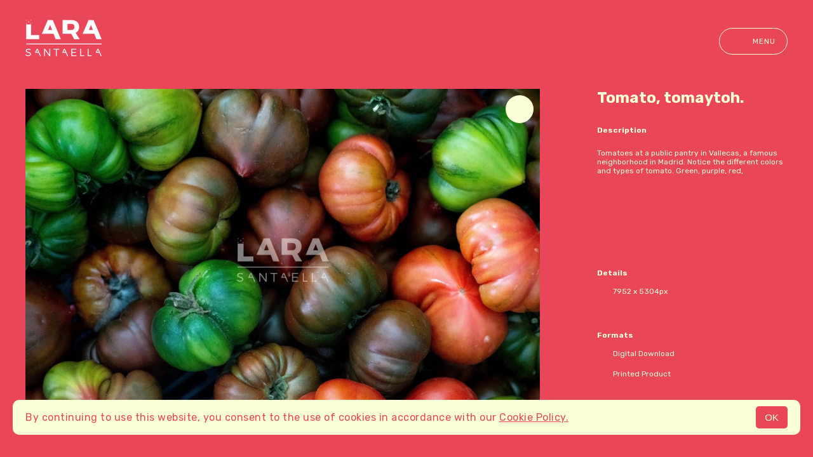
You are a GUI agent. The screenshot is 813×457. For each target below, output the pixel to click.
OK (772, 417)
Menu (753, 41)
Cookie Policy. (533, 417)
